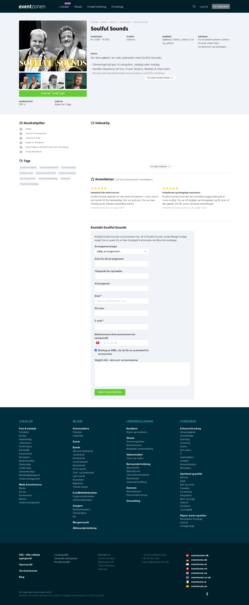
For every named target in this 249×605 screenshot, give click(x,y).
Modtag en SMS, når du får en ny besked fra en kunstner (123, 352)
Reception (24, 457)
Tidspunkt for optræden (108, 271)
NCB (102, 595)
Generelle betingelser (66, 558)
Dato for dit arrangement (109, 258)
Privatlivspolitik (62, 562)
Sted (98, 296)
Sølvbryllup (25, 464)
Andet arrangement (29, 478)
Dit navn (99, 308)
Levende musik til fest (45, 173)
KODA (93, 595)
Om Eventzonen (28, 570)
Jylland (169, 43)
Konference (25, 495)
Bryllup (22, 435)
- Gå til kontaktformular (154, 554)
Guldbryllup (25, 468)
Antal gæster (102, 283)
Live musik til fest (27, 178)
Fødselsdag (25, 439)
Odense (130, 39)
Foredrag (117, 6)
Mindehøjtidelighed (29, 475)
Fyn (192, 39)
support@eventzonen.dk (155, 562)
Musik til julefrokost (49, 167)
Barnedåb (24, 450)
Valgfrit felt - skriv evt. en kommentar (116, 360)
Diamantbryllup (27, 471)
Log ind (204, 6)
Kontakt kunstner (53, 93)
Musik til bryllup (68, 167)
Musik (78, 6)
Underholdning (96, 6)
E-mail (99, 320)
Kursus (22, 491)
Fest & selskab (27, 428)
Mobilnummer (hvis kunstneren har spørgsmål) (115, 336)
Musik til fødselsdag (48, 178)
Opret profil (25, 564)
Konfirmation (25, 446)
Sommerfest (25, 453)
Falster (176, 39)
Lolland (185, 39)
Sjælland (166, 39)
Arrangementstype (106, 246)
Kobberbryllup (26, 460)
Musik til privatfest (67, 173)
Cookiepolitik (61, 554)
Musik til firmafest (28, 167)
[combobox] (122, 301)
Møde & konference (30, 484)
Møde (22, 488)
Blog (21, 577)
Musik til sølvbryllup (29, 184)
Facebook (207, 593)
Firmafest (24, 432)
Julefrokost (25, 442)
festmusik (65, 178)
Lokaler (64, 5)
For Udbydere (220, 6)
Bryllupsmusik (26, 173)
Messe (22, 498)
